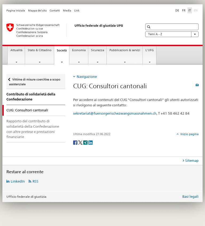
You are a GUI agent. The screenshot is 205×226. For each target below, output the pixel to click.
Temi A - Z (172, 34)
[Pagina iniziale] (69, 30)
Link (77, 10)
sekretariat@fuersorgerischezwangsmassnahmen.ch (114, 113)
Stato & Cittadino (40, 50)
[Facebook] (75, 142)
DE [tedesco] (177, 10)
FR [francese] (184, 10)
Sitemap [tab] (192, 160)
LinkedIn (18, 181)
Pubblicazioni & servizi (124, 50)
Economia (79, 50)
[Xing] (85, 142)
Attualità (16, 50)
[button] (149, 27)
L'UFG (149, 50)
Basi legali (190, 196)
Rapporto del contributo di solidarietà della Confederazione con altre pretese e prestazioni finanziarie (32, 129)
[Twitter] (80, 142)
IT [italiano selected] (189, 10)
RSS (35, 181)
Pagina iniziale (15, 10)
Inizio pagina (189, 134)
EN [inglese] (196, 10)
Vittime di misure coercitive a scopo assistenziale (34, 80)
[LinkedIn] (90, 142)
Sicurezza (97, 50)
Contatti (55, 10)
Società (63, 51)
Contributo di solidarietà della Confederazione (30, 97)
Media (67, 10)
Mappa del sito (37, 10)
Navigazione (87, 76)
